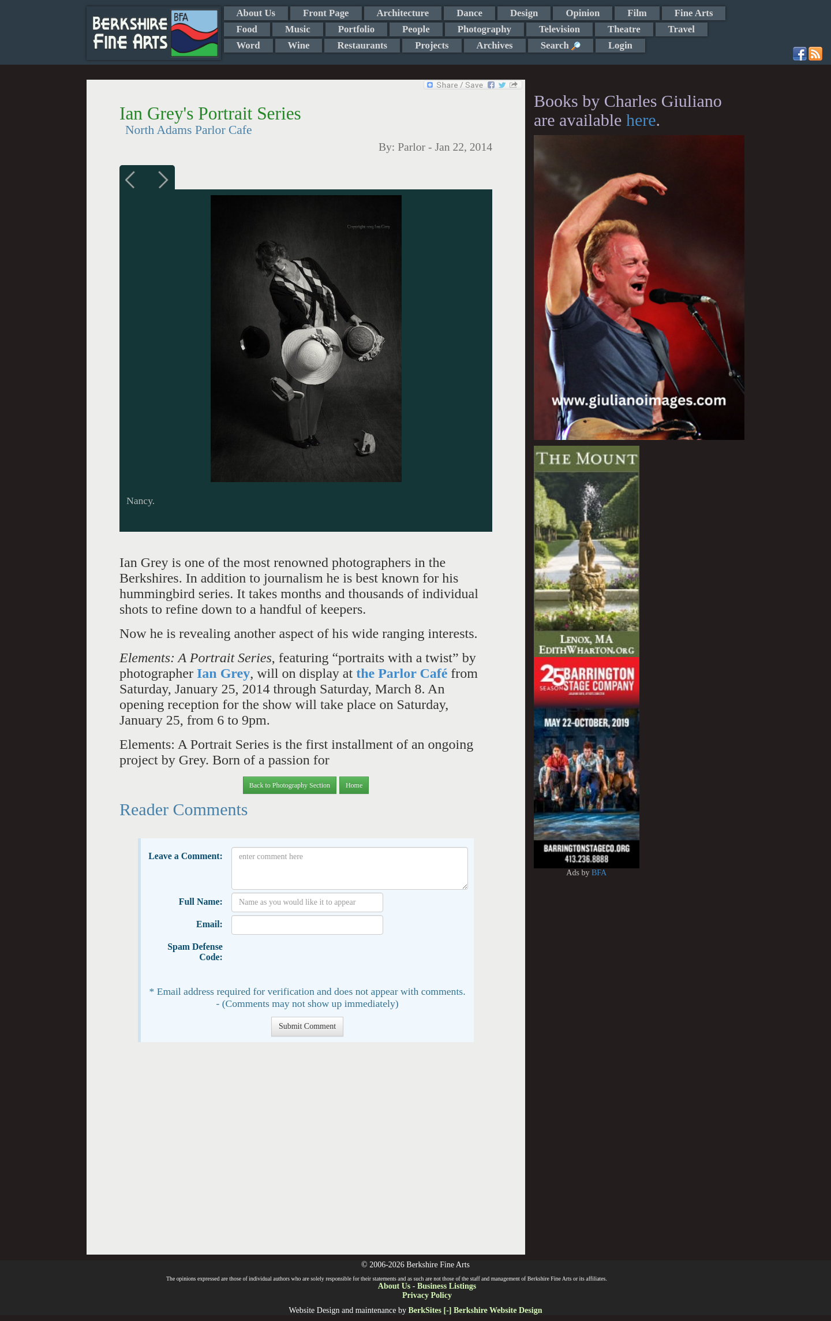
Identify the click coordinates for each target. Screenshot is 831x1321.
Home (354, 785)
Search (561, 45)
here (641, 119)
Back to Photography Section (289, 785)
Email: (209, 924)
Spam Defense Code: (195, 952)
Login (620, 45)
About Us (256, 13)
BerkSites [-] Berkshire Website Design (475, 1310)
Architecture (403, 13)
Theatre (624, 29)
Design (524, 13)
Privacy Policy (427, 1295)
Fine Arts (694, 13)
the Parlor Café (401, 673)
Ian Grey (223, 673)
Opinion (583, 13)
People (416, 29)
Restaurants (362, 45)
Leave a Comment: (185, 856)
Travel (681, 29)
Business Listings (446, 1286)
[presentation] (319, 960)
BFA (599, 872)
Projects (431, 45)
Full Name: (201, 901)
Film (637, 13)
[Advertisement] (305, 1154)
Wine (299, 45)
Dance (469, 13)
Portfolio (356, 29)
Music (297, 29)
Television (559, 29)
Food (247, 29)
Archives (495, 45)
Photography (484, 29)
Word (248, 45)
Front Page (326, 13)
